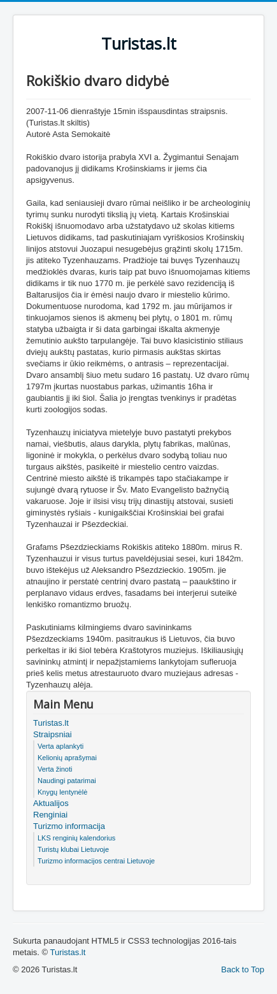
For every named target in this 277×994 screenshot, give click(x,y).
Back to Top (242, 969)
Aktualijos (51, 803)
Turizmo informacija (69, 826)
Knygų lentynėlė (62, 792)
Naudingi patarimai (67, 780)
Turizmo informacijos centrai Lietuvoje (96, 861)
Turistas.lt (51, 723)
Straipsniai (52, 734)
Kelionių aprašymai (67, 757)
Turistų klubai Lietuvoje (73, 849)
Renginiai (50, 814)
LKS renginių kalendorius (76, 838)
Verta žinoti (55, 769)
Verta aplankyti (60, 746)
